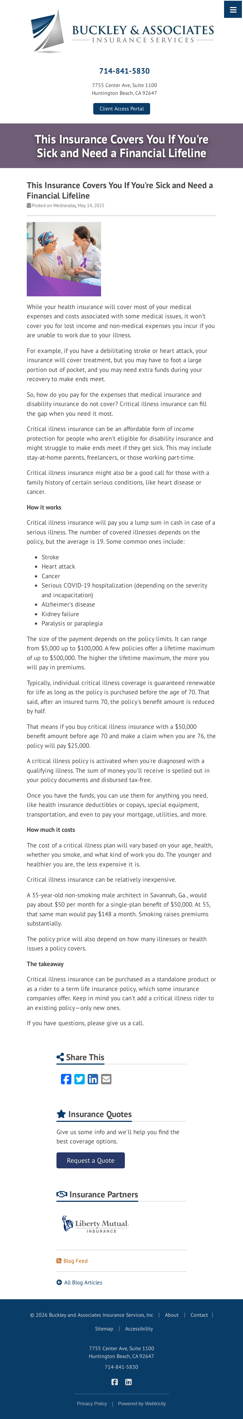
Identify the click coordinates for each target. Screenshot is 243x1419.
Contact (199, 1315)
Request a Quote (90, 1160)
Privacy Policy (92, 1403)
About (172, 1315)
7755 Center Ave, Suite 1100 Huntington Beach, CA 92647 (121, 1352)
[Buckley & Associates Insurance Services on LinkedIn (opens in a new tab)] (128, 1382)
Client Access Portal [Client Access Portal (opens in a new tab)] (122, 108)
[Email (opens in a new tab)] (106, 1079)
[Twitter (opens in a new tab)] (79, 1079)
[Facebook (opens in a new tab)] (66, 1079)
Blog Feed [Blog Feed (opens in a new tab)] (72, 1260)
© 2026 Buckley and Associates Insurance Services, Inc (91, 1315)
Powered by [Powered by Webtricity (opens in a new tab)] (142, 1403)
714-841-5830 (124, 70)
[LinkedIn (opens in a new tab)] (93, 1079)
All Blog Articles (79, 1282)
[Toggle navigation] (233, 9)
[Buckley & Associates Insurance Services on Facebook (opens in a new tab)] (114, 1382)
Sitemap (104, 1328)
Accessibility (139, 1328)
